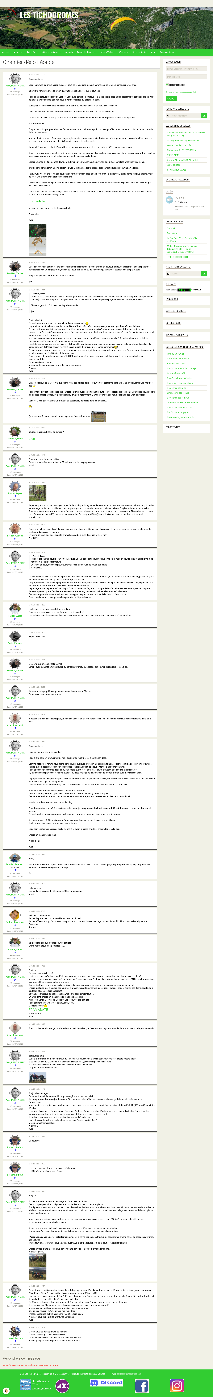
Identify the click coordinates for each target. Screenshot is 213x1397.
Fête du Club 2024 (175, 354)
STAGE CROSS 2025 (176, 170)
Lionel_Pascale (15, 1338)
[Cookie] (6, 1391)
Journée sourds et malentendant (182, 402)
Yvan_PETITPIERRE (15, 86)
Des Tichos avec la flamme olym (182, 368)
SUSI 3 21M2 (173, 155)
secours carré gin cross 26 (179, 145)
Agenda (69, 52)
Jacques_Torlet (15, 438)
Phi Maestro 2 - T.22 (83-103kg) (181, 150)
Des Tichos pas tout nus (178, 398)
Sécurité (171, 228)
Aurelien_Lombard (15, 864)
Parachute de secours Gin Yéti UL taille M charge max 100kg (186, 134)
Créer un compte (172, 92)
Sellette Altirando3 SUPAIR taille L (183, 160)
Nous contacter (140, 52)
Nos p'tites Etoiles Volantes (179, 378)
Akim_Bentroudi (15, 725)
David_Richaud (15, 643)
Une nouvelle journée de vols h (181, 417)
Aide (153, 52)
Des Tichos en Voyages (178, 412)
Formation (172, 233)
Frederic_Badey (15, 536)
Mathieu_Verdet (15, 273)
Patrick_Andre (15, 616)
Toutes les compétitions (178, 257)
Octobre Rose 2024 (176, 373)
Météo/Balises (107, 52)
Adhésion (17, 52)
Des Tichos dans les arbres (179, 407)
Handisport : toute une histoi (180, 383)
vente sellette (173, 165)
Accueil (5, 52)
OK (204, 116)
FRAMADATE (38, 1010)
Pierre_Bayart (15, 493)
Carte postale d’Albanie (178, 359)
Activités (31, 52)
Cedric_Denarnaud (15, 922)
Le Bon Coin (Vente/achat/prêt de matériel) (183, 239)
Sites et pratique (50, 52)
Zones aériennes (168, 52)
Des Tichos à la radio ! (177, 388)
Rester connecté (175, 84)
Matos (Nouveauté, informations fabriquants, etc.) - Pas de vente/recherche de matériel (182, 249)
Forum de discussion (86, 52)
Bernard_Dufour (15, 1147)
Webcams (123, 52)
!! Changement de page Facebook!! (183, 140)
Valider (171, 99)
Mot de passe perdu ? (188, 92)
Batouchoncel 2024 (176, 363)
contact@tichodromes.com (129, 1374)
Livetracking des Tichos (178, 393)
